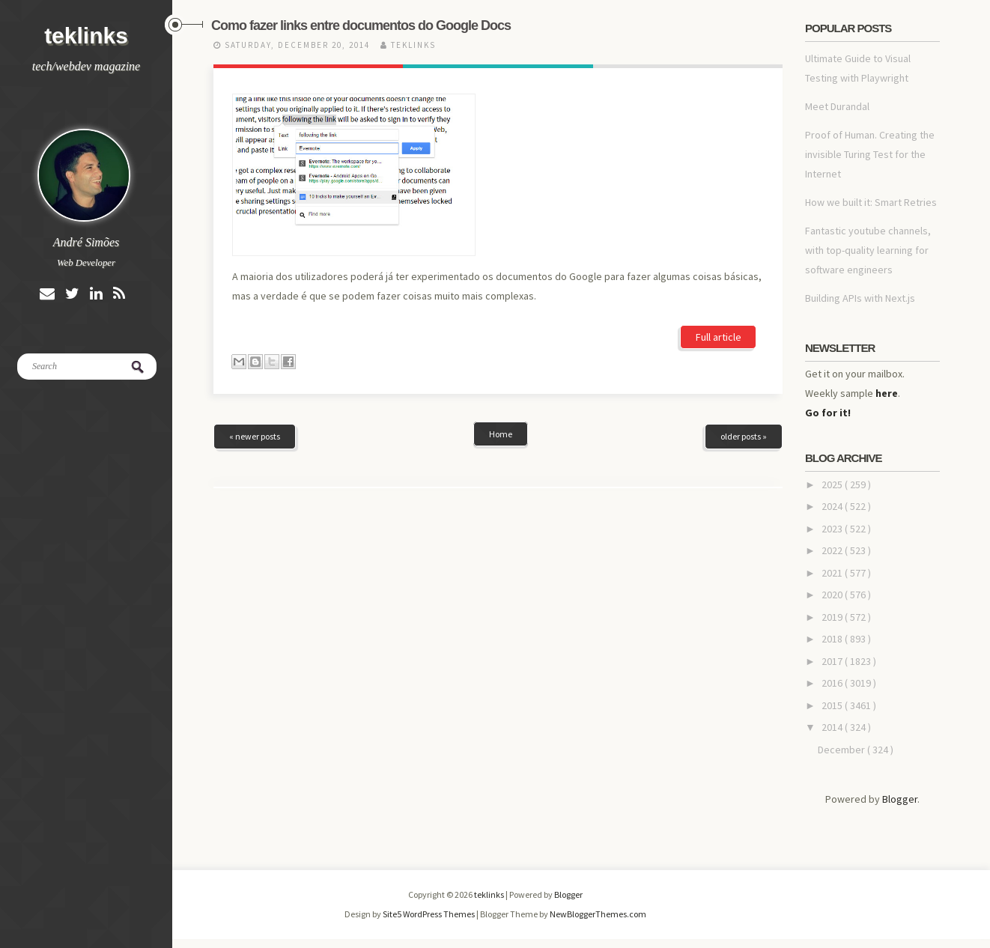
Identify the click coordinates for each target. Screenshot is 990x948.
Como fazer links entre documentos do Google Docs (361, 25)
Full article (718, 212)
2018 (833, 638)
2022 (833, 550)
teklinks (86, 35)
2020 (833, 594)
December (842, 749)
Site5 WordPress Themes (429, 914)
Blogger (899, 799)
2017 (833, 661)
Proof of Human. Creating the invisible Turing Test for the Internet (870, 154)
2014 (833, 727)
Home (500, 349)
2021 (833, 573)
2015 (833, 705)
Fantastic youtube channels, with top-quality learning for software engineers (868, 250)
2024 (833, 506)
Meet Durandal (837, 106)
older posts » (743, 351)
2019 (833, 617)
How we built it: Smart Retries (871, 202)
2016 (833, 683)
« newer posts (254, 351)
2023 (833, 528)
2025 (833, 484)
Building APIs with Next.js (860, 298)
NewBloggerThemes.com (598, 914)
